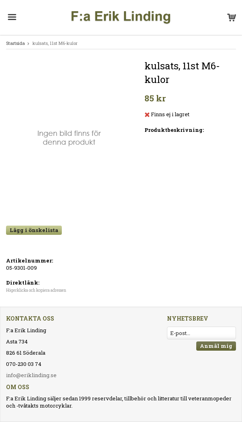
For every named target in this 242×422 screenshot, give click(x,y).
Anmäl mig (216, 345)
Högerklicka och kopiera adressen (36, 290)
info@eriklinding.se (31, 375)
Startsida (15, 43)
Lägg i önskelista (34, 230)
